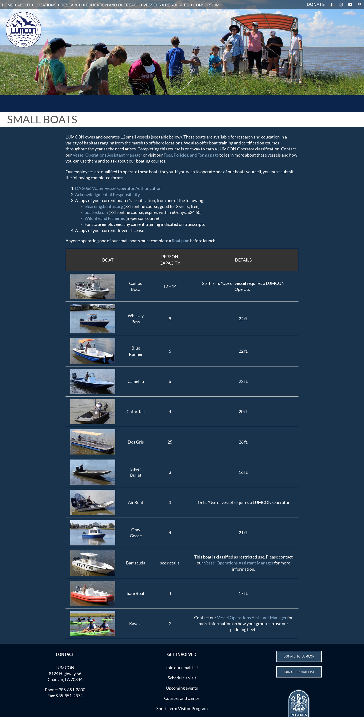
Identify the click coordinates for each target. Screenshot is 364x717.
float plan (180, 240)
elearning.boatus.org (104, 206)
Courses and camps (182, 698)
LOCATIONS (45, 5)
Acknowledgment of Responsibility (107, 194)
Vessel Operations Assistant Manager (107, 155)
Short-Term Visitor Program (182, 708)
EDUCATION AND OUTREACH (112, 5)
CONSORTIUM (206, 5)
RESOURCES (177, 5)
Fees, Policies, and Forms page (191, 155)
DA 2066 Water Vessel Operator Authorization (118, 188)
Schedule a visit (182, 677)
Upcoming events (182, 688)
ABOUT (23, 5)
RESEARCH (71, 5)
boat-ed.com (96, 212)
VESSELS (152, 5)
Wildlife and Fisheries (105, 218)
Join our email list (182, 667)
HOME (7, 5)
